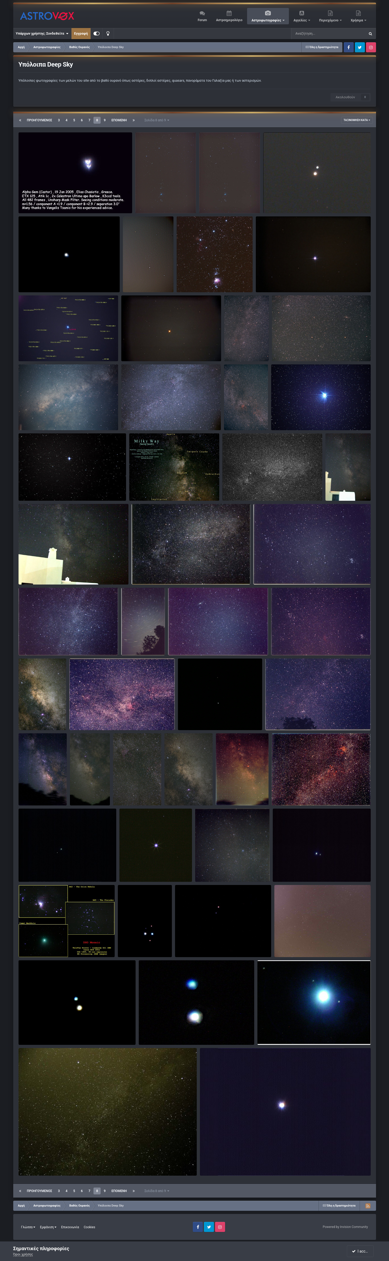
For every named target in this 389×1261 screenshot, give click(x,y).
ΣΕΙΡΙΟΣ (265, 280)
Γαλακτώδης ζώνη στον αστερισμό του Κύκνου (311, 793)
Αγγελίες (300, 20)
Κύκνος (130, 418)
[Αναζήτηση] (317, 33)
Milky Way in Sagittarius (40, 718)
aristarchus (37, 799)
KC (189, 286)
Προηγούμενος (39, 120)
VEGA (207, 1163)
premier (216, 1170)
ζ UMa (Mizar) (287, 869)
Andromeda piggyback (292, 349)
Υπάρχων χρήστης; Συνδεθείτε (42, 33)
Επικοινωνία (70, 1227)
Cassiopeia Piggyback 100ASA (45, 643)
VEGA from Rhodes (275, 1033)
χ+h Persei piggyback (285, 718)
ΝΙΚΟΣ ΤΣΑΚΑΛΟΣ (240, 794)
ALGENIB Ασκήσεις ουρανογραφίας (49, 349)
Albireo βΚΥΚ (277, 201)
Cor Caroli (29, 869)
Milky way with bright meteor (44, 572)
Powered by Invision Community (345, 1227)
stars (125, 945)
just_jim (212, 876)
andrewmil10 (245, 350)
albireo (183, 945)
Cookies (89, 1227)
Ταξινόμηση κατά (357, 120)
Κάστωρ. (28, 201)
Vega (127, 869)
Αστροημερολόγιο (229, 20)
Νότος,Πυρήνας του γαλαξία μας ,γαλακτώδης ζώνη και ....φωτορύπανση (241, 788)
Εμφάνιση (48, 1227)
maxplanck (141, 286)
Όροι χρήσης (23, 1254)
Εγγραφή (81, 33)
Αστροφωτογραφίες (267, 20)
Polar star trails (136, 643)
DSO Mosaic (31, 945)
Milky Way (337, 489)
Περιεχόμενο (329, 20)
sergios (34, 1039)
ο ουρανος (206, 869)
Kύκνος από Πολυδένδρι (297, 945)
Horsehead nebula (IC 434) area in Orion (211, 280)
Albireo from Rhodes (158, 1033)
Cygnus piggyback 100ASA (156, 572)
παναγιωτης (155, 207)
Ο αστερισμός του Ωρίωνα (146, 280)
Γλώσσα (28, 1227)
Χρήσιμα (357, 20)
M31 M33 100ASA (186, 643)
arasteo (134, 951)
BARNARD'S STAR (36, 489)
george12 (273, 286)
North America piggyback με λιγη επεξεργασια (109, 718)
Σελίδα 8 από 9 (157, 120)
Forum (202, 20)
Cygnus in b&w (237, 489)
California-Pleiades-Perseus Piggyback (305, 643)
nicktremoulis (295, 951)
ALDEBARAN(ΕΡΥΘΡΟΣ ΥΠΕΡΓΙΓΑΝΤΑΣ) (156, 349)
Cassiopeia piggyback (244, 344)
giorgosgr (240, 495)
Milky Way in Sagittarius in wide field (87, 793)
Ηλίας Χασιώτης (42, 207)
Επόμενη (119, 120)
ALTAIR (280, 418)
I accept (361, 1251)
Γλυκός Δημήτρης (163, 1039)
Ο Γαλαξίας (30, 418)
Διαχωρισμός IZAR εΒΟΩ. (42, 280)
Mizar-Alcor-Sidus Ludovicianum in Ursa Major (217, 718)
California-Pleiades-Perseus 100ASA (285, 572)
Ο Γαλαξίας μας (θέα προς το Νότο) (160, 489)
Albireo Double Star (37, 1033)
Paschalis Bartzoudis (156, 495)
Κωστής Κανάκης (287, 207)
